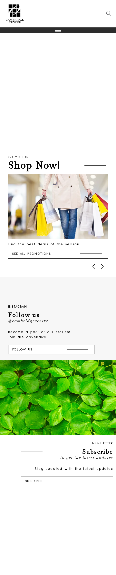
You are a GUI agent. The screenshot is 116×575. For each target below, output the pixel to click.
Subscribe (66, 481)
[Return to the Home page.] (14, 13)
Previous (4, 92)
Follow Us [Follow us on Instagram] (50, 349)
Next (112, 92)
